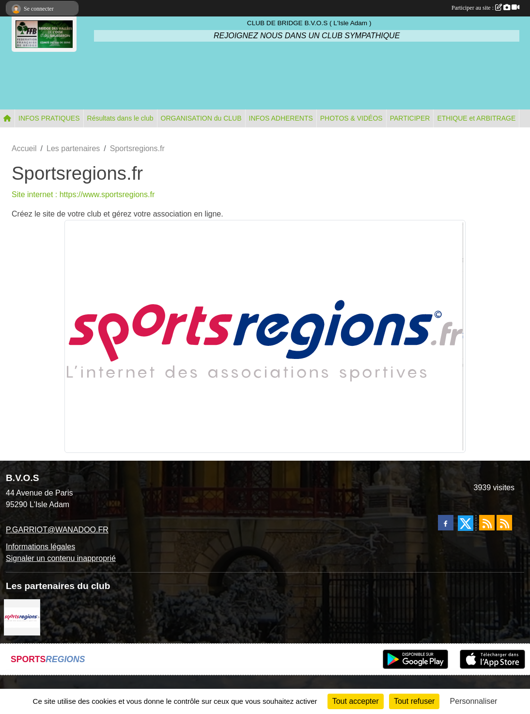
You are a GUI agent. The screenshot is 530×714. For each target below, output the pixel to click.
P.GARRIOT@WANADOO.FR (57, 530)
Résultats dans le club (120, 118)
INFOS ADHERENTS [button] (281, 118)
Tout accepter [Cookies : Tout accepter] (355, 701)
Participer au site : (485, 7)
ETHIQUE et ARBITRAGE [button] (476, 118)
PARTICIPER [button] (410, 118)
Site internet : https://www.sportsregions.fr (83, 194)
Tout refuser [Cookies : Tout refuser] (414, 701)
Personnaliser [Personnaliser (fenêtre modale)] (474, 701)
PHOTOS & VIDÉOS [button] (351, 118)
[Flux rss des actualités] (487, 522)
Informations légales (40, 547)
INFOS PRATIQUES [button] (49, 118)
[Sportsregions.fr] (22, 617)
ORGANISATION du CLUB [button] (201, 118)
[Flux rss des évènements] (504, 522)
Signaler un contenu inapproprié (61, 558)
